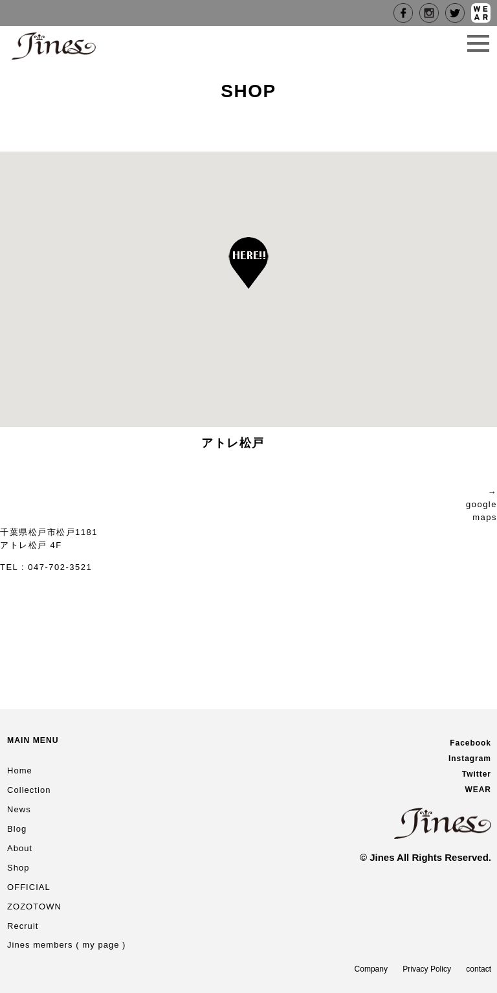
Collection (29, 790)
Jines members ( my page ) (66, 945)
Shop (18, 868)
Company (371, 969)
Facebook (470, 743)
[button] (248, 263)
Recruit (22, 926)
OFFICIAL (28, 887)
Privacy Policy (427, 969)
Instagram (469, 758)
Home (19, 770)
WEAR (478, 789)
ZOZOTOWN (34, 906)
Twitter (476, 774)
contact (478, 969)
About (19, 848)
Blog (17, 829)
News (19, 809)
